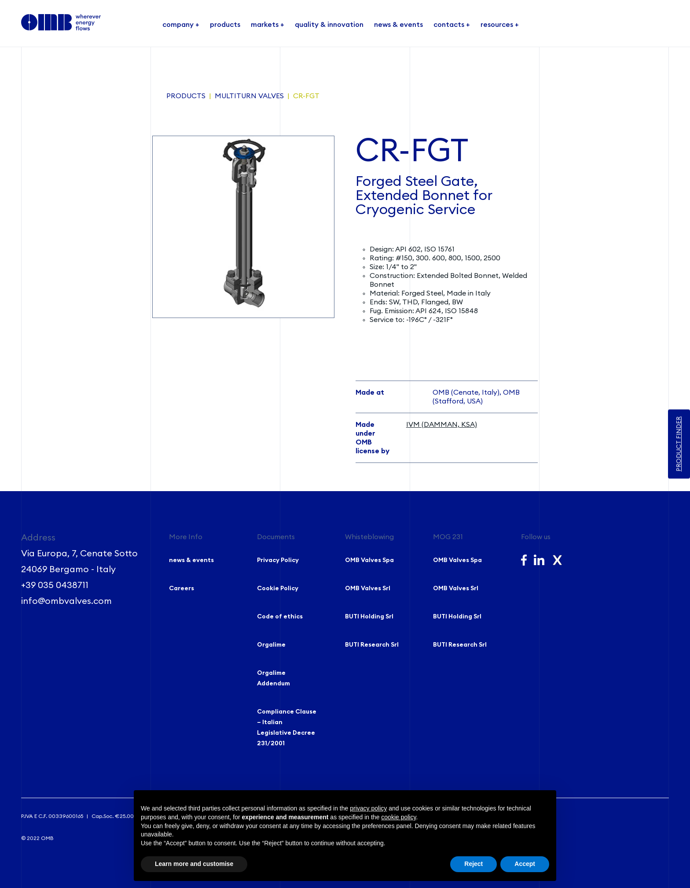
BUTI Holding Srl (369, 617)
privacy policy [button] (368, 808)
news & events (398, 24)
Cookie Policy (277, 588)
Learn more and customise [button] (194, 863)
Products (186, 96)
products (225, 24)
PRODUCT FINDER (679, 444)
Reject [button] (473, 863)
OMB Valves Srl (367, 588)
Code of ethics (280, 617)
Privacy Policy (278, 560)
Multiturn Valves (249, 96)
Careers (181, 588)
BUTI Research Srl (372, 645)
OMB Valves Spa (369, 560)
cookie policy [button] (398, 817)
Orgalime (271, 645)
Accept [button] (524, 863)
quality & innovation (329, 24)
